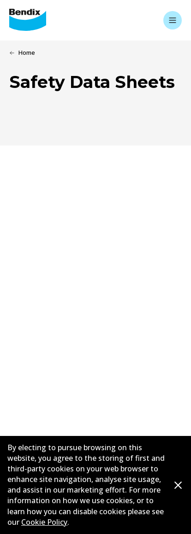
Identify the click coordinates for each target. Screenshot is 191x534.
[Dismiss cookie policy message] (178, 485)
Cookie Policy (44, 522)
